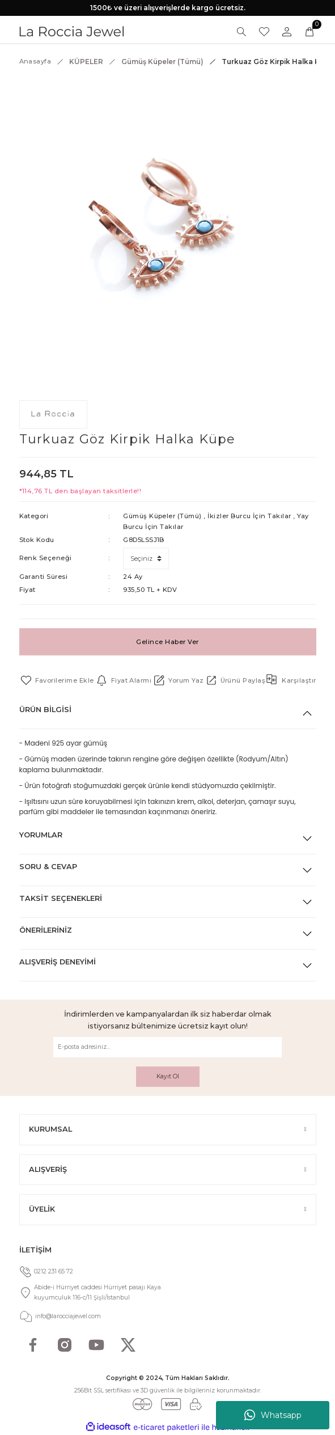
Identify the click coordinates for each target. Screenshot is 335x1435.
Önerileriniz (45, 930)
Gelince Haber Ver (167, 642)
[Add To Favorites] (56, 680)
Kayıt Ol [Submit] (167, 1076)
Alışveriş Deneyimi (57, 962)
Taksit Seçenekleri (60, 898)
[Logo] (71, 31)
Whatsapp (273, 1415)
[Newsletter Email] (167, 1047)
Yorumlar (40, 835)
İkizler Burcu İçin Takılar (249, 516)
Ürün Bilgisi (45, 709)
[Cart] (309, 31)
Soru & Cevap (48, 866)
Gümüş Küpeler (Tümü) (162, 516)
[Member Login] (287, 31)
